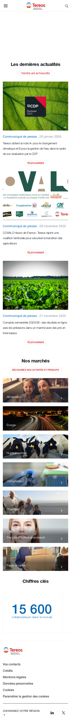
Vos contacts (11, 664)
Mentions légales (14, 677)
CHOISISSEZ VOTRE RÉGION (21, 710)
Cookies (8, 690)
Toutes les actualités (35, 73)
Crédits (8, 670)
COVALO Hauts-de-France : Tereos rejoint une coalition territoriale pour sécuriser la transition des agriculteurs (32, 238)
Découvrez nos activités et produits (35, 369)
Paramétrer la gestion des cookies (26, 696)
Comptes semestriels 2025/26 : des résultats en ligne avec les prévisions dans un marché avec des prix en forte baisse (35, 328)
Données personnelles (18, 683)
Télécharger (35, 163)
